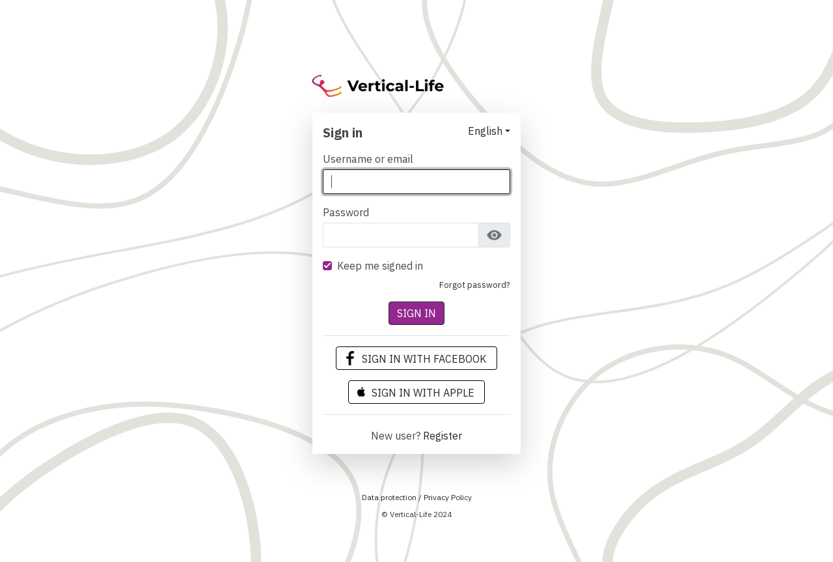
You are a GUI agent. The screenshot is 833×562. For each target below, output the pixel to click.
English (485, 130)
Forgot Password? (474, 284)
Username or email (368, 158)
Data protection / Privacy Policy (417, 497)
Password (346, 212)
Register (442, 435)
